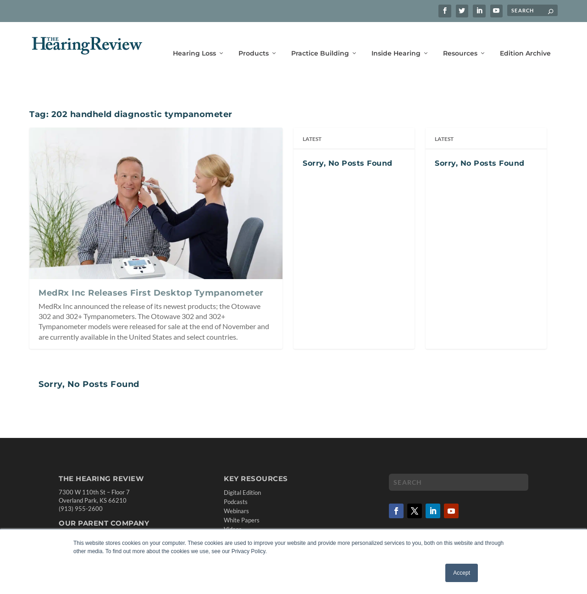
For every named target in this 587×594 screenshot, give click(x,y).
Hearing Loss (194, 40)
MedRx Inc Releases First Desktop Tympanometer (151, 280)
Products (253, 40)
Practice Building (320, 40)
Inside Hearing (396, 40)
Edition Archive (525, 40)
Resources (460, 40)
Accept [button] (461, 573)
